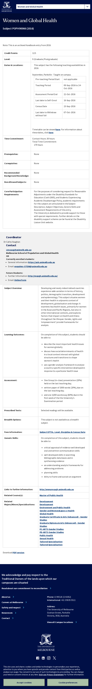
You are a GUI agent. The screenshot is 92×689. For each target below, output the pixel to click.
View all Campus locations (60, 622)
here (58, 129)
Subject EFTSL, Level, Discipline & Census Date (62, 432)
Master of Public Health (51, 495)
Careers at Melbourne (12, 602)
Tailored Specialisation (51, 541)
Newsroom (7, 612)
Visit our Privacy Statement (51, 674)
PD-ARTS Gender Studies (52, 532)
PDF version (18, 552)
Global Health (46, 513)
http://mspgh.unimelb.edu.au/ (43, 276)
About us (6, 596)
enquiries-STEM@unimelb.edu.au (30, 266)
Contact (6, 618)
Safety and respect (11, 607)
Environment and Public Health (55, 507)
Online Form (20, 280)
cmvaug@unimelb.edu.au (18, 250)
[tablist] (53, 6)
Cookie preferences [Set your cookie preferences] (68, 682)
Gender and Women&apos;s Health (57, 510)
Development (46, 501)
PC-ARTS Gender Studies (52, 529)
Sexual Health (46, 538)
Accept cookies (24, 682)
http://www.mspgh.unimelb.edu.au (57, 489)
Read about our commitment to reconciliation (25, 588)
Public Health (46, 535)
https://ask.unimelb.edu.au (41, 262)
